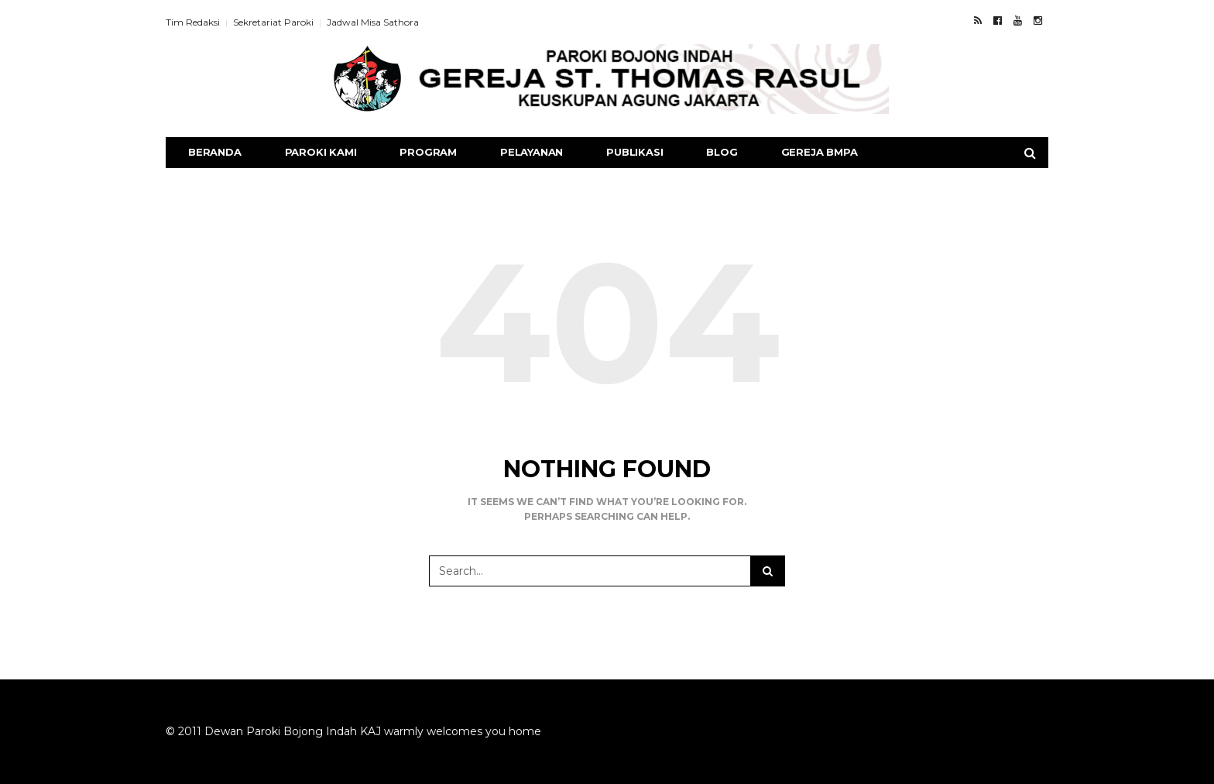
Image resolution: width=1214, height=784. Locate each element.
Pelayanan (531, 152)
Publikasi (634, 152)
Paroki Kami (321, 152)
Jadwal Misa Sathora (373, 22)
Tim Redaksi (193, 22)
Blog (721, 152)
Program (428, 152)
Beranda (215, 152)
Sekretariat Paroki (273, 22)
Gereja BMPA (819, 152)
